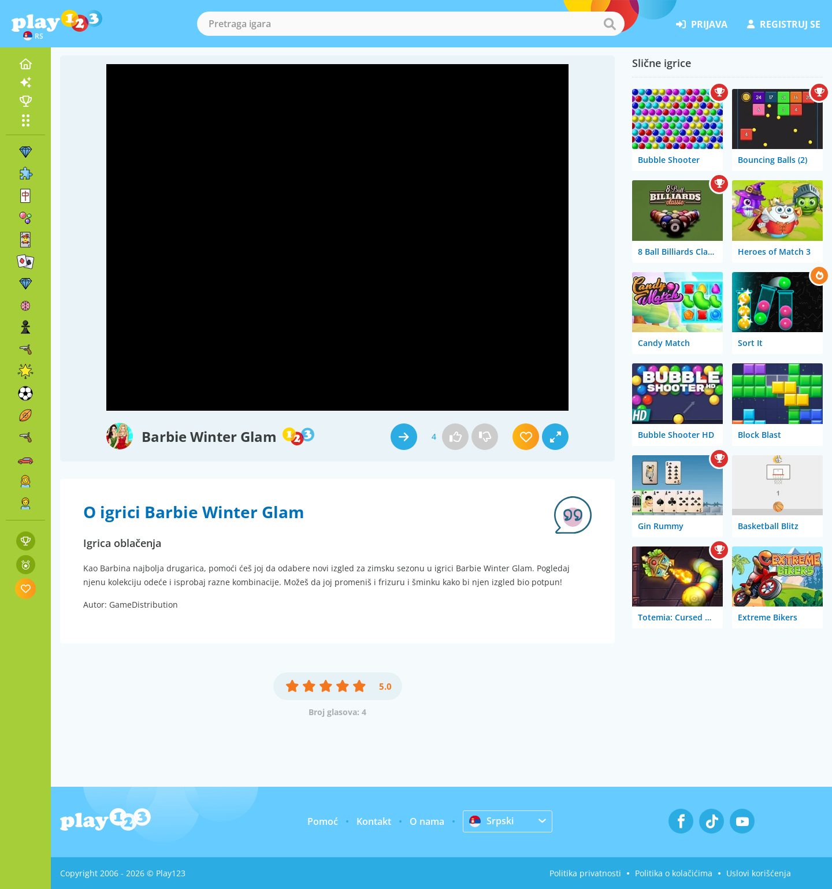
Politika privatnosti (585, 873)
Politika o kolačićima (673, 873)
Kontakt (373, 821)
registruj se (783, 24)
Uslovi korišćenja (758, 873)
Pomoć (322, 821)
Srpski (491, 820)
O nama (427, 821)
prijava (701, 24)
